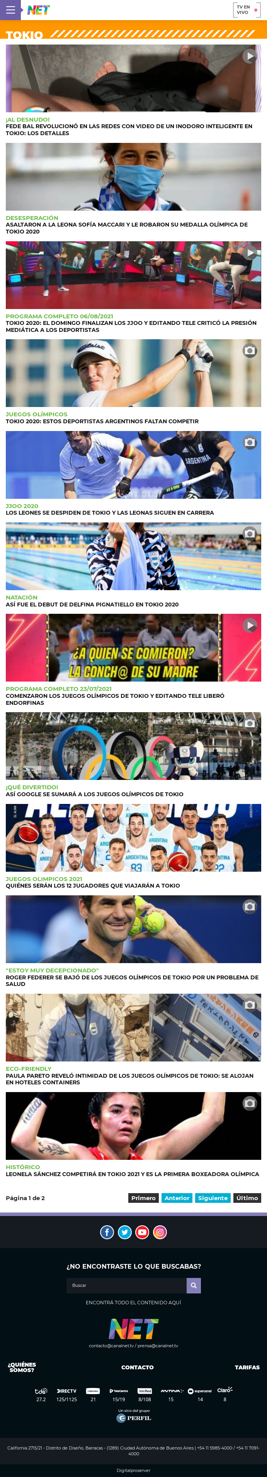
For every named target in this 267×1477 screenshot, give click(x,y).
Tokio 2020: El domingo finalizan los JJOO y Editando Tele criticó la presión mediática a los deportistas (131, 326)
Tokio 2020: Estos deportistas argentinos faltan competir (102, 421)
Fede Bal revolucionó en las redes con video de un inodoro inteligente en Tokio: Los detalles (129, 130)
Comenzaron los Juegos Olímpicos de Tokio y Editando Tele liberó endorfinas (115, 699)
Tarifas (247, 1367)
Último (247, 1198)
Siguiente (213, 1198)
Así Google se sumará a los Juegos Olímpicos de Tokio (95, 794)
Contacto (135, 1367)
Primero (143, 1198)
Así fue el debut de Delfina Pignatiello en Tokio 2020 (92, 604)
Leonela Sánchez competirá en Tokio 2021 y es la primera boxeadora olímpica (132, 1174)
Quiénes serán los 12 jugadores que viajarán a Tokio (93, 885)
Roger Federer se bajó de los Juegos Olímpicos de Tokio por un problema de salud (132, 981)
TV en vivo (247, 9)
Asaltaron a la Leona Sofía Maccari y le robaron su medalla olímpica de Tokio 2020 (127, 228)
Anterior (177, 1198)
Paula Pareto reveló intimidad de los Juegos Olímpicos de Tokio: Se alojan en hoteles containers (129, 1079)
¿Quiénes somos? (22, 1367)
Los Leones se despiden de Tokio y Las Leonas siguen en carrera (110, 512)
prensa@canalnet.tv (158, 1345)
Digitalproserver (133, 1470)
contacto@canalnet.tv (111, 1345)
